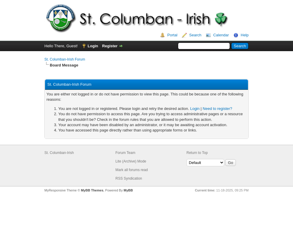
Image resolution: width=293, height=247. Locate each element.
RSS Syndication (128, 178)
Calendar (221, 35)
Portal (172, 35)
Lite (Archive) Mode (130, 161)
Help (245, 35)
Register (109, 46)
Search (195, 35)
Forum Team (125, 153)
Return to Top (197, 153)
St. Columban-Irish (59, 153)
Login (93, 46)
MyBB (128, 190)
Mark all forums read (131, 170)
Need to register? (217, 108)
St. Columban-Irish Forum (64, 59)
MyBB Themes (92, 190)
